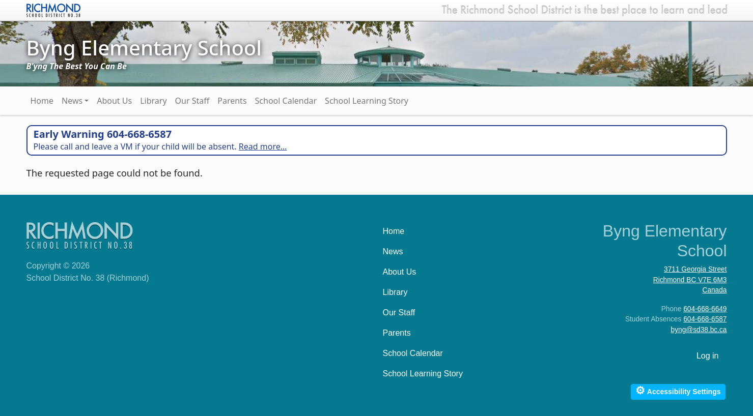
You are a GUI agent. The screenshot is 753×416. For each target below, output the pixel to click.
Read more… (263, 146)
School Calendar (286, 100)
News (72, 100)
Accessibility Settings (677, 390)
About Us (114, 100)
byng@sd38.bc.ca (699, 330)
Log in (707, 355)
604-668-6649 (705, 309)
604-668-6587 (705, 319)
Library (153, 100)
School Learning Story (366, 100)
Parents (231, 100)
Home (42, 100)
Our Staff (192, 100)
